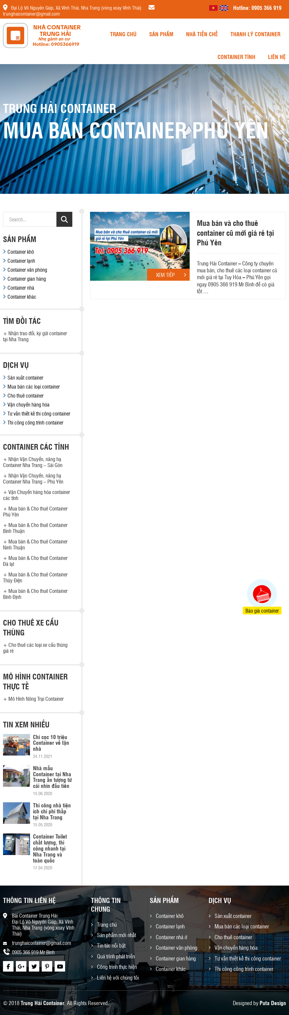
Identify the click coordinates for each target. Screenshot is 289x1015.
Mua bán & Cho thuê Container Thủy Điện (35, 577)
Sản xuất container (25, 377)
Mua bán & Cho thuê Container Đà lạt (35, 561)
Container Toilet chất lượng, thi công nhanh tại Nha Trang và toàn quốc (50, 848)
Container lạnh (21, 261)
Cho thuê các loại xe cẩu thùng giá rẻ (35, 647)
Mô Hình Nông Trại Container (36, 698)
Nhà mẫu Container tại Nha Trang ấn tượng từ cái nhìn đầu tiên (52, 776)
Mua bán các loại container (34, 386)
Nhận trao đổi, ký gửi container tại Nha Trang (35, 336)
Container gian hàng (27, 279)
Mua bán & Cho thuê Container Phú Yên (35, 511)
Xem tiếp (173, 275)
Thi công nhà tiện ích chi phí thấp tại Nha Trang (52, 811)
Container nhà (21, 288)
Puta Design (273, 1002)
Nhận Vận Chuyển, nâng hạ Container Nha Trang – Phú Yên (33, 478)
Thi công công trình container (35, 422)
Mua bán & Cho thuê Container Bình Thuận (35, 528)
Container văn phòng (27, 270)
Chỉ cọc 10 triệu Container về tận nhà (51, 742)
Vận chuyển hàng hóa (29, 404)
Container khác (22, 297)
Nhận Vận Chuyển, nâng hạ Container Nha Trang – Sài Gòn (32, 462)
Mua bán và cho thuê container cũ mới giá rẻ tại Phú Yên (235, 232)
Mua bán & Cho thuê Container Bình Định (35, 593)
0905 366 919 (266, 7)
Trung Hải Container (42, 1002)
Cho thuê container (26, 395)
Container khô (21, 252)
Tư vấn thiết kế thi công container (39, 413)
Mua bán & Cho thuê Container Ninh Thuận (35, 544)
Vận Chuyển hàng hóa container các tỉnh (36, 495)
